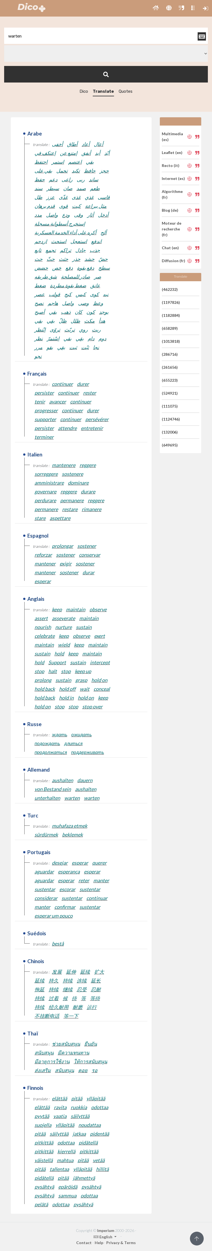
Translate (103, 91)
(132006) (170, 432)
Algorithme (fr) (172, 194)
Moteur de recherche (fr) (171, 229)
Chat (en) (170, 247)
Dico (84, 91)
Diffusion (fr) (173, 260)
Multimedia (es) (172, 136)
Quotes (125, 91)
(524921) (170, 393)
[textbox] (106, 36)
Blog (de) (170, 210)
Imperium (105, 1230)
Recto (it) (170, 165)
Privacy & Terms (121, 1242)
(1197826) (171, 302)
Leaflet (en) (172, 152)
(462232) (170, 289)
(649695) (170, 445)
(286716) (170, 354)
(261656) (170, 367)
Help (99, 1242)
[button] (156, 8)
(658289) (170, 328)
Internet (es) (173, 178)
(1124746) (171, 419)
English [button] (103, 1236)
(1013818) (171, 341)
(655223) (170, 380)
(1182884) (171, 315)
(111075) (170, 406)
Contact (84, 1242)
